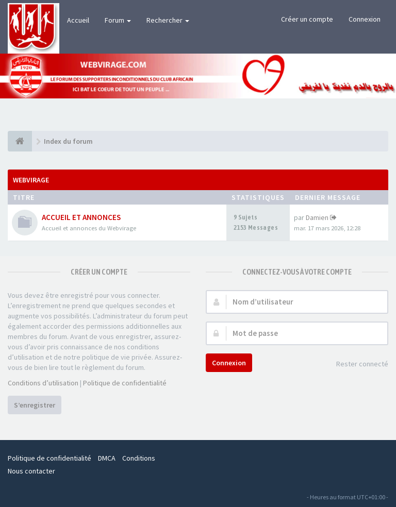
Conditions (138, 458)
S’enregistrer (34, 405)
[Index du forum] (20, 141)
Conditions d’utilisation (43, 382)
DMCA (107, 458)
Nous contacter (31, 471)
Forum (118, 20)
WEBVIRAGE (31, 179)
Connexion (365, 19)
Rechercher (167, 20)
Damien (317, 217)
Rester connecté (356, 364)
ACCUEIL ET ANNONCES (81, 217)
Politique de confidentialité (125, 382)
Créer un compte (307, 19)
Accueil (78, 20)
